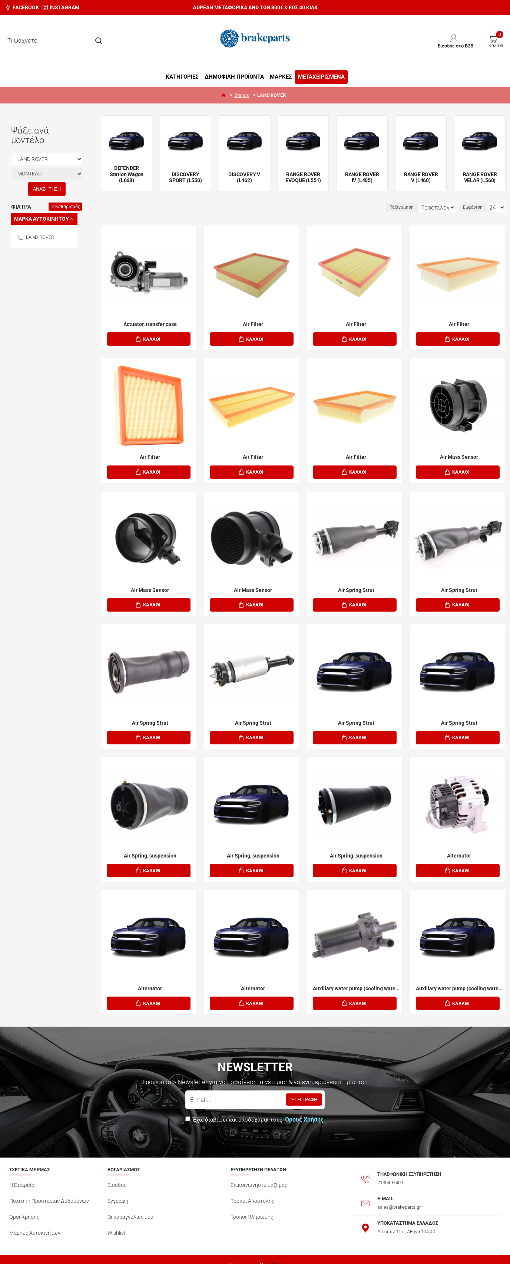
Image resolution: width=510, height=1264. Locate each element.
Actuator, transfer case (150, 324)
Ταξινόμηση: (379, 207)
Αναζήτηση (47, 189)
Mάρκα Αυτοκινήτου (41, 219)
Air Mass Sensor (459, 455)
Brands (241, 95)
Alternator (459, 850)
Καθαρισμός (67, 206)
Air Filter (253, 324)
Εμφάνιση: (475, 207)
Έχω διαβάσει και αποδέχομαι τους (255, 1110)
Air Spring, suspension (150, 850)
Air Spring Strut (356, 587)
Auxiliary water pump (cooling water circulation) (356, 981)
